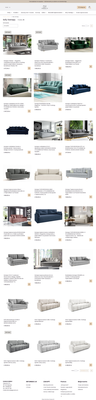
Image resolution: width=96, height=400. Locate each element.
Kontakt (28, 385)
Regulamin (64, 389)
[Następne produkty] (84, 370)
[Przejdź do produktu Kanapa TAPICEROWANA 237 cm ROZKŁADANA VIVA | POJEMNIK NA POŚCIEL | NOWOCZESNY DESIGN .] (78, 130)
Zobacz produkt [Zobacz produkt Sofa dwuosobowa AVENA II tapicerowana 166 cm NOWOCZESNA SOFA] (29, 325)
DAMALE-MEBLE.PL (7, 16)
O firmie (28, 387)
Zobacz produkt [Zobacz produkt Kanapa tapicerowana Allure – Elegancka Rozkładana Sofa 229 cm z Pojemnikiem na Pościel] (29, 195)
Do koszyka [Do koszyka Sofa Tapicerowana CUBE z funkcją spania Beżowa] (59, 323)
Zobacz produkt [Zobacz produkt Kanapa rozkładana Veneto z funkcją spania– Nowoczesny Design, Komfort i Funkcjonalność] (29, 152)
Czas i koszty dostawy (49, 387)
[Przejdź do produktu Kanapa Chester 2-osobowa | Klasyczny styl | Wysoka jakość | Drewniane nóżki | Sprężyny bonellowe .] (48, 44)
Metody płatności (48, 385)
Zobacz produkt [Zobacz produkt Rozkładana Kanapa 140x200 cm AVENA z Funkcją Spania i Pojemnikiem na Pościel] (90, 280)
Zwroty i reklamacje (48, 391)
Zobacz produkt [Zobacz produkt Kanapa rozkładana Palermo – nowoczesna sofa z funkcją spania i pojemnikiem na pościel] (90, 109)
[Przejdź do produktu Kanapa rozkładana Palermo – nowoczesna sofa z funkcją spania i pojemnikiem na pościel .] (78, 87)
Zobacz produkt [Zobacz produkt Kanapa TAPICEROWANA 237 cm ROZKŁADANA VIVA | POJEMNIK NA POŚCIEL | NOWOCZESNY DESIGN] (90, 152)
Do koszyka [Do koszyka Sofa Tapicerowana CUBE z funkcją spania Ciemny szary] (29, 365)
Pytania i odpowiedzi (66, 387)
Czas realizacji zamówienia (50, 389)
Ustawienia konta (83, 387)
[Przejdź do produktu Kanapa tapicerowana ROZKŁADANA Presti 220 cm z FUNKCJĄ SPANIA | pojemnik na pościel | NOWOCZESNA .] (17, 216)
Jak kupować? (64, 385)
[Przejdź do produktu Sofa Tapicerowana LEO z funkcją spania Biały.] (78, 345)
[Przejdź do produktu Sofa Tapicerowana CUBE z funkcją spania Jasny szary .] (48, 345)
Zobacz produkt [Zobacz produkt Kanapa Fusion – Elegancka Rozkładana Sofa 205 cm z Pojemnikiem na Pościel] (90, 66)
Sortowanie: (6, 23)
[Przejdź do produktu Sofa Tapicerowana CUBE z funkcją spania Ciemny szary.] (17, 345)
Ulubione (80, 389)
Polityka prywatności (66, 391)
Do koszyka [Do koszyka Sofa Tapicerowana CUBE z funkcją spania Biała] (90, 323)
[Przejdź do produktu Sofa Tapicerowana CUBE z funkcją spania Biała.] (78, 303)
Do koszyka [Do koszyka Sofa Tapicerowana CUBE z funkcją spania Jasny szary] (59, 365)
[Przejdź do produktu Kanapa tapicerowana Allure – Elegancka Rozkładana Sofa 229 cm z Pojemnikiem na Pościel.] (17, 173)
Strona (83, 25)
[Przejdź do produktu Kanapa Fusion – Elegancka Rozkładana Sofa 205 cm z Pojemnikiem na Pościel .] (78, 44)
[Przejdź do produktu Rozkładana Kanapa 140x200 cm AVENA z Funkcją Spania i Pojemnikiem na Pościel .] (78, 259)
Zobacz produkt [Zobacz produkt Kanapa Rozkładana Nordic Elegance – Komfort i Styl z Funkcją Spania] (59, 109)
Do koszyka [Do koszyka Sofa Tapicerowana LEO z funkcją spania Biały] (90, 365)
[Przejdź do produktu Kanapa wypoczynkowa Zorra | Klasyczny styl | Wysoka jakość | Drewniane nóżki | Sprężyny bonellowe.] (48, 259)
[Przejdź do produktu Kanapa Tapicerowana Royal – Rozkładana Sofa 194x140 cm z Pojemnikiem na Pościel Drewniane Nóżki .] (78, 173)
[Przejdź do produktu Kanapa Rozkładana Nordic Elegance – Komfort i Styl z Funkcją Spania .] (48, 87)
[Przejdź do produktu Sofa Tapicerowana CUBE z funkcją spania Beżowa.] (48, 303)
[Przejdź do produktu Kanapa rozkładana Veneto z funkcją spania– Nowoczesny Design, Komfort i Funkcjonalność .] (17, 130)
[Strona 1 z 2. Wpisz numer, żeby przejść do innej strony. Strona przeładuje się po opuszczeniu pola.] (86, 26)
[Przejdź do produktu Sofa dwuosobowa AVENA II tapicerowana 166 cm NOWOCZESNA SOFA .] (17, 303)
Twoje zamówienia (83, 385)
